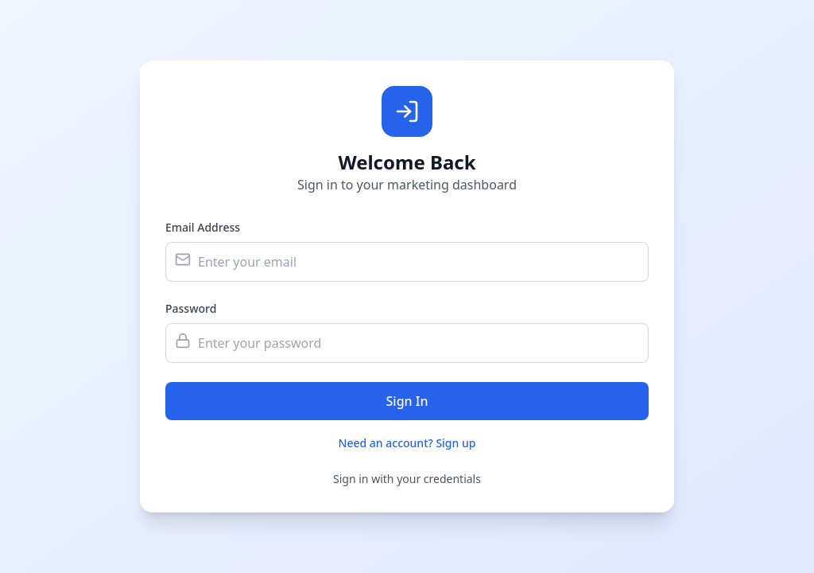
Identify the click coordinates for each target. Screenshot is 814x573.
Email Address (202, 227)
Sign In (407, 401)
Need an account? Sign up (407, 442)
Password (190, 308)
